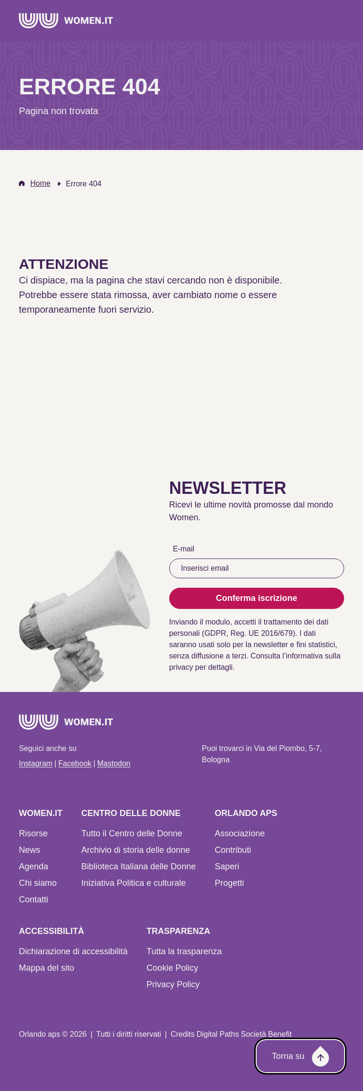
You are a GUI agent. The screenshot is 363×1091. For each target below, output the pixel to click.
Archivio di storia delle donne (135, 850)
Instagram (35, 763)
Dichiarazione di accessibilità (73, 951)
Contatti (33, 899)
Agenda (33, 866)
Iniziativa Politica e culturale (133, 883)
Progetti (229, 883)
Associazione (240, 833)
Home (40, 183)
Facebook (74, 763)
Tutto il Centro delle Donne (131, 833)
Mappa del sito (46, 968)
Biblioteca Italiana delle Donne (138, 866)
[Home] (66, 20)
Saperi (227, 866)
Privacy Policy (173, 984)
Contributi (233, 850)
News (29, 850)
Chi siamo (38, 883)
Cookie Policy (172, 968)
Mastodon (113, 763)
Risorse (33, 833)
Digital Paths (218, 1034)
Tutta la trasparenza (184, 951)
